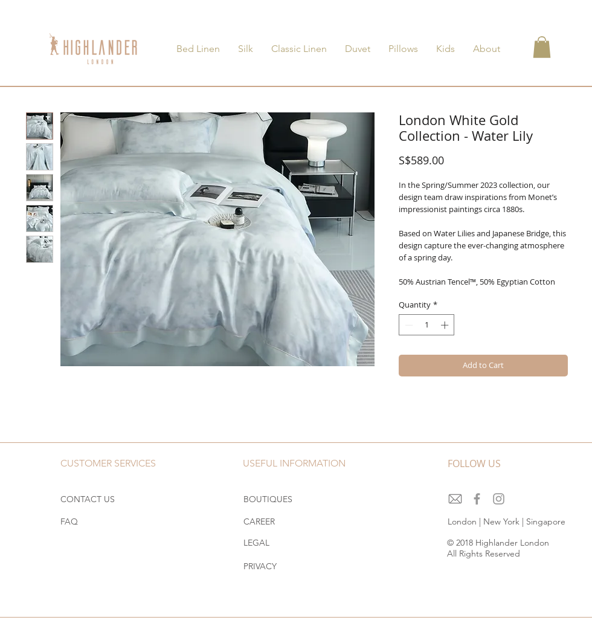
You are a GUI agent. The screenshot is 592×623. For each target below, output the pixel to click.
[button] (542, 47)
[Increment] (446, 325)
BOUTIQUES (267, 499)
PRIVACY (260, 566)
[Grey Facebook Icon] (476, 498)
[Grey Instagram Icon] (498, 498)
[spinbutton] (427, 325)
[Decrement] (408, 325)
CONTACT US (87, 499)
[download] (455, 498)
